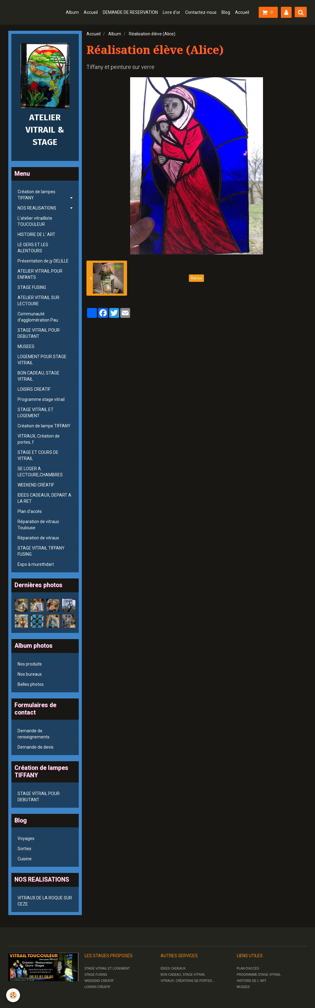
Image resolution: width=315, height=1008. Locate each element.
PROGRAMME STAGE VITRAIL (259, 974)
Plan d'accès (30, 511)
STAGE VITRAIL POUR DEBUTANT (39, 333)
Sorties (24, 848)
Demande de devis (36, 747)
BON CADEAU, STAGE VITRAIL (38, 376)
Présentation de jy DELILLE (43, 260)
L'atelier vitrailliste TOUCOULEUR (35, 221)
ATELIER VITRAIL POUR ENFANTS (40, 274)
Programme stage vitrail (41, 399)
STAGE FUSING (32, 287)
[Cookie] (13, 995)
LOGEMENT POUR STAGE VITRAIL (42, 359)
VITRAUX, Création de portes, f (39, 439)
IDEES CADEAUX (173, 968)
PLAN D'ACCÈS (248, 968)
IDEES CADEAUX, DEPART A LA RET (44, 498)
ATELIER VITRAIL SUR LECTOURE (38, 300)
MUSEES (26, 346)
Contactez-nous (201, 12)
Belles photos (31, 684)
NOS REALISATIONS (37, 208)
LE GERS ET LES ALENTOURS (33, 247)
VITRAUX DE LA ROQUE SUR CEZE (45, 900)
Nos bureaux (30, 674)
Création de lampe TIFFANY (44, 425)
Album (72, 12)
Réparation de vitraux (38, 537)
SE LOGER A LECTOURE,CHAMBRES (40, 471)
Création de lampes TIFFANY (36, 194)
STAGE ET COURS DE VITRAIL (38, 455)
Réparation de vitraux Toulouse (38, 524)
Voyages (26, 838)
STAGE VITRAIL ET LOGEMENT (36, 412)
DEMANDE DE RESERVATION (130, 12)
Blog (225, 12)
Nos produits (30, 664)
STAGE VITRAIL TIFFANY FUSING (41, 551)
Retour (196, 278)
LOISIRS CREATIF (34, 389)
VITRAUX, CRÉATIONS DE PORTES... (187, 980)
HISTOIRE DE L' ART (36, 234)
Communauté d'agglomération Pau (38, 316)
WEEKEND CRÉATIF (36, 484)
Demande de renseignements (34, 733)
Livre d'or (171, 12)
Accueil (91, 12)
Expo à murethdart (36, 564)
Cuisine (25, 858)
